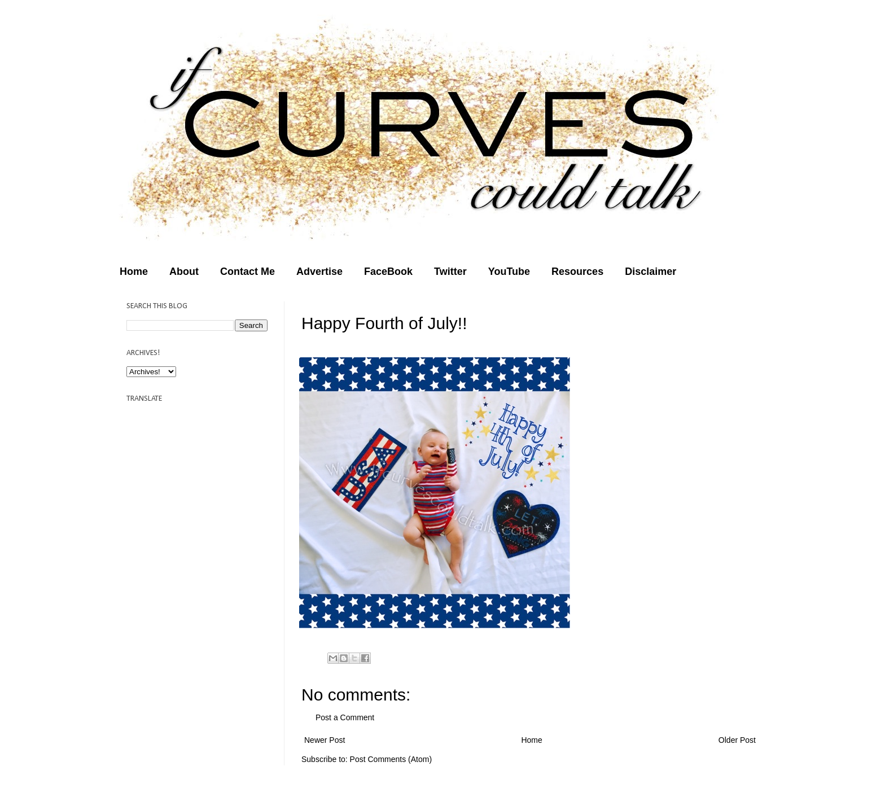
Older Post (737, 740)
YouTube (509, 271)
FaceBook (388, 271)
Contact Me (247, 271)
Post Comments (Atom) (391, 759)
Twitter (450, 271)
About (184, 271)
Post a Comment (345, 717)
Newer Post (324, 740)
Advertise (319, 271)
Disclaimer (650, 271)
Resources (577, 271)
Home (134, 271)
